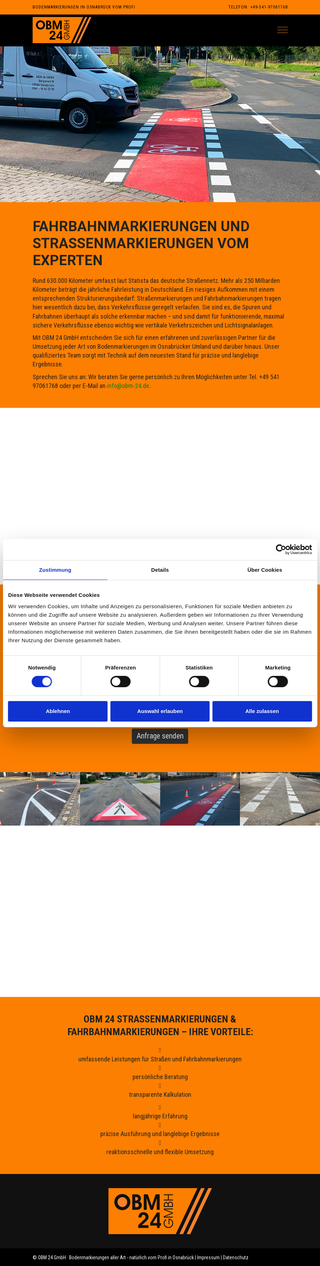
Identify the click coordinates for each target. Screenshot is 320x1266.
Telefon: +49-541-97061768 (258, 7)
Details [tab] (160, 570)
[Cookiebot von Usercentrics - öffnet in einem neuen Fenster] (281, 549)
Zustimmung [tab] (55, 570)
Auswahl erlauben (160, 711)
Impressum (208, 1257)
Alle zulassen (262, 711)
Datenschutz (235, 1257)
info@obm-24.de (128, 385)
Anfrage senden (160, 735)
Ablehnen (58, 711)
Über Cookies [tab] (264, 570)
